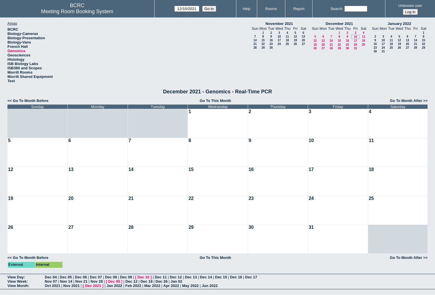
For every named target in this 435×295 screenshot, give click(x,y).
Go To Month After (406, 101)
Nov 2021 (71, 286)
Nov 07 (51, 281)
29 (263, 47)
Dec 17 (251, 277)
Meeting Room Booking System (77, 11)
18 (287, 40)
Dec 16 (236, 277)
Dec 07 (96, 277)
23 (271, 44)
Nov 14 (66, 281)
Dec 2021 (93, 286)
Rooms (271, 9)
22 (263, 44)
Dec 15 (221, 277)
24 (279, 44)
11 (287, 36)
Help (246, 9)
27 (303, 44)
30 (271, 47)
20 (303, 40)
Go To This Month (215, 101)
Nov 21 (81, 281)
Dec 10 (143, 277)
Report (299, 9)
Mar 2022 (152, 286)
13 (303, 36)
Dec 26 (162, 281)
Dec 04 (51, 277)
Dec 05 (66, 277)
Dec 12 (176, 277)
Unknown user (410, 5)
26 (295, 44)
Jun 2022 (210, 286)
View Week (17, 281)
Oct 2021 (52, 286)
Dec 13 (191, 277)
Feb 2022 (133, 286)
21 (255, 44)
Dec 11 (161, 277)
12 (295, 36)
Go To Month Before (30, 101)
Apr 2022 (171, 286)
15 (263, 40)
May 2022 (190, 286)
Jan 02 (176, 281)
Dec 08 (111, 277)
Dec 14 (206, 277)
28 (255, 47)
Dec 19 (147, 281)
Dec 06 (81, 277)
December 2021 (339, 23)
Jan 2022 (114, 286)
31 (355, 48)
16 (271, 40)
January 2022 (399, 23)
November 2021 (279, 23)
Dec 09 (126, 277)
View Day (15, 277)
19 (295, 40)
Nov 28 (97, 281)
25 (287, 44)
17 (279, 40)
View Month (17, 286)
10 (279, 36)
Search (336, 9)
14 (255, 40)
